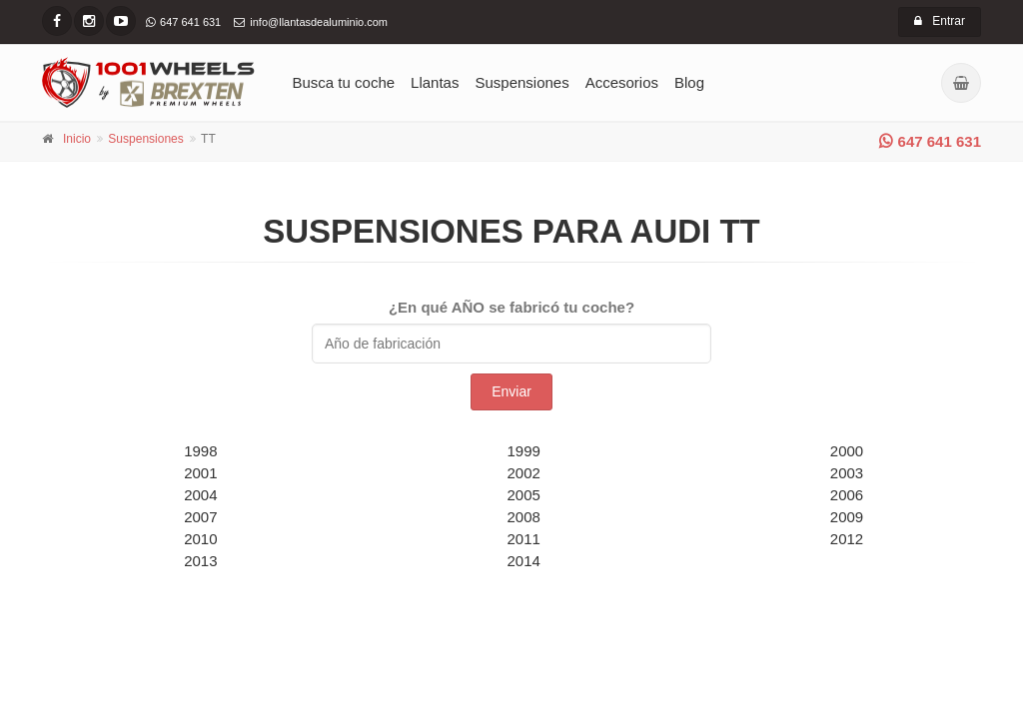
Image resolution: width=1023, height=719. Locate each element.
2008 (524, 516)
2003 (846, 472)
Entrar (939, 21)
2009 (846, 516)
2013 (200, 560)
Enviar (511, 391)
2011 (524, 538)
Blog (689, 82)
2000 (846, 450)
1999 (524, 450)
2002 (524, 472)
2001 (200, 472)
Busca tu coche (344, 82)
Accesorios (621, 82)
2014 (524, 560)
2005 (524, 494)
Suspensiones (521, 82)
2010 (200, 538)
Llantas (435, 82)
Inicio (77, 139)
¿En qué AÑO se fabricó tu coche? (511, 307)
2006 (846, 494)
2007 (200, 516)
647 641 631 (930, 141)
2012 (846, 538)
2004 (200, 494)
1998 (200, 450)
